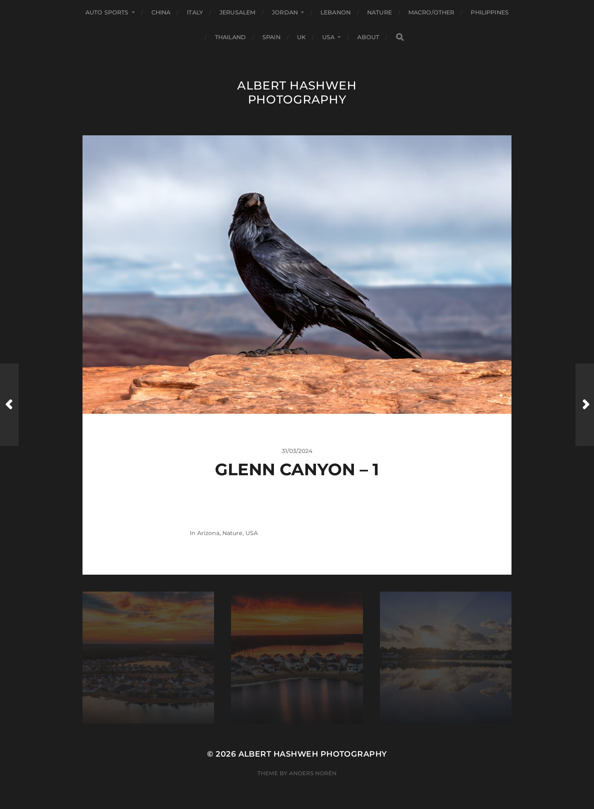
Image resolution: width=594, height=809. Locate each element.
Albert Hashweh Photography (297, 92)
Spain (271, 37)
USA (328, 37)
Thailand (230, 37)
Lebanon (336, 12)
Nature (379, 12)
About (368, 37)
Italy (195, 12)
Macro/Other (431, 12)
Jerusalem (237, 12)
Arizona (208, 533)
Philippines (490, 12)
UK (301, 37)
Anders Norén (313, 773)
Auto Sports (107, 12)
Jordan (285, 12)
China (161, 12)
